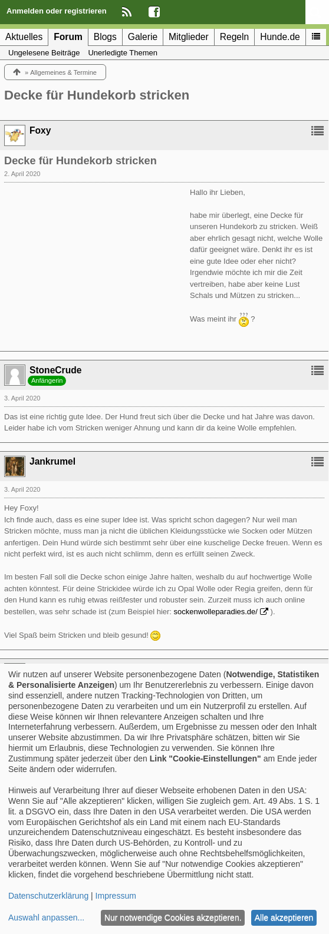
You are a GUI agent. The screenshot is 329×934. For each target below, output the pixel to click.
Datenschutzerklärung (48, 895)
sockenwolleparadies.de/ (216, 611)
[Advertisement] (92, 260)
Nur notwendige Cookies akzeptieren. (173, 917)
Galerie (142, 37)
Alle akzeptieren (284, 917)
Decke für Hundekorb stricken (96, 95)
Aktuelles (23, 37)
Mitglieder (189, 37)
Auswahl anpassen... (46, 917)
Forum (68, 37)
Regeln (234, 37)
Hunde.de (280, 37)
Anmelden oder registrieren (56, 10)
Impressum (116, 895)
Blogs (105, 37)
